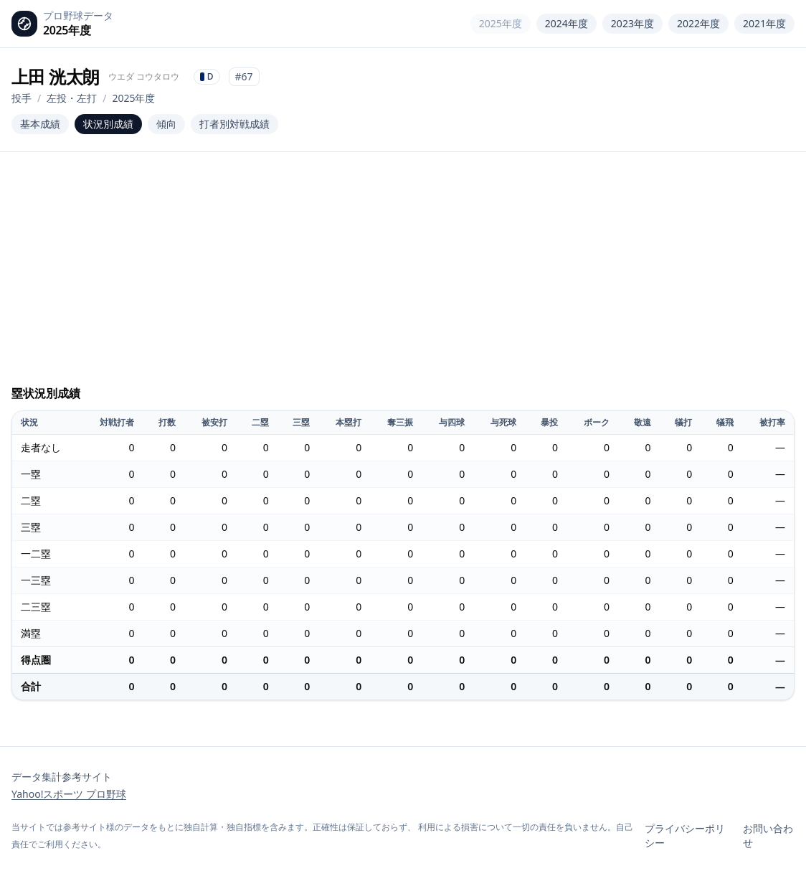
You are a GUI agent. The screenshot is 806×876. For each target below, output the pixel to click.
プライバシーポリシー (685, 835)
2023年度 (632, 23)
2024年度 (566, 23)
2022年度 (698, 23)
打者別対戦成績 (234, 124)
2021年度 (764, 23)
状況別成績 (108, 124)
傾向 (166, 124)
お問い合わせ (768, 835)
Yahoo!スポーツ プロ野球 (68, 794)
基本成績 (40, 124)
